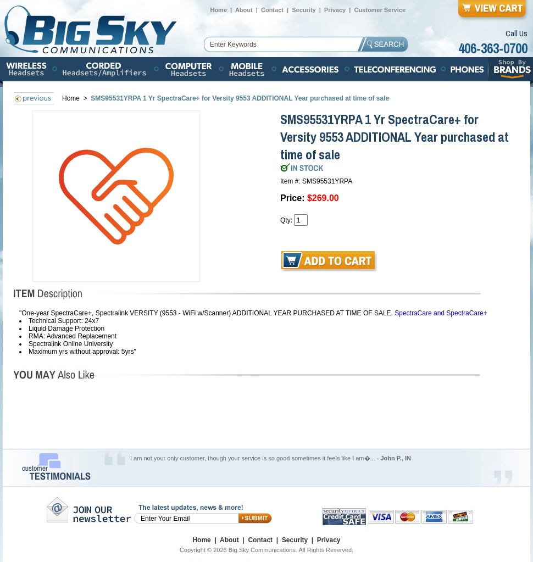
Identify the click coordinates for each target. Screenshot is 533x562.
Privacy (335, 10)
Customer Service (380, 10)
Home (218, 10)
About (244, 10)
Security (303, 10)
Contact (272, 10)
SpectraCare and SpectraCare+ (441, 313)
